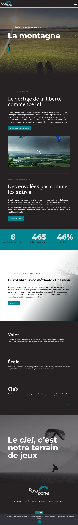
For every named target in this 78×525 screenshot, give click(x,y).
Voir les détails (61, 350)
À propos (14, 303)
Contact (59, 501)
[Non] (75, 520)
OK (39, 522)
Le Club (41, 501)
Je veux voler (16, 218)
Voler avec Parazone (19, 128)
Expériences (30, 501)
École (50, 501)
